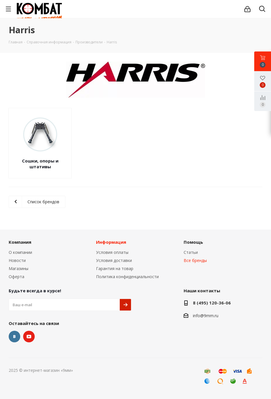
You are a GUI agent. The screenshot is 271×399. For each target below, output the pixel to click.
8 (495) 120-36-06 (212, 303)
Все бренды (195, 260)
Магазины (18, 268)
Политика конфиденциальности (127, 276)
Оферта (16, 276)
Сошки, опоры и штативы (40, 163)
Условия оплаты (112, 252)
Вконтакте (14, 336)
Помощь (193, 242)
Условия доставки (114, 260)
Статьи (191, 252)
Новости (17, 260)
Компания (20, 242)
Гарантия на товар (114, 268)
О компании (20, 252)
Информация (111, 242)
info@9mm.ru (205, 315)
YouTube (29, 336)
